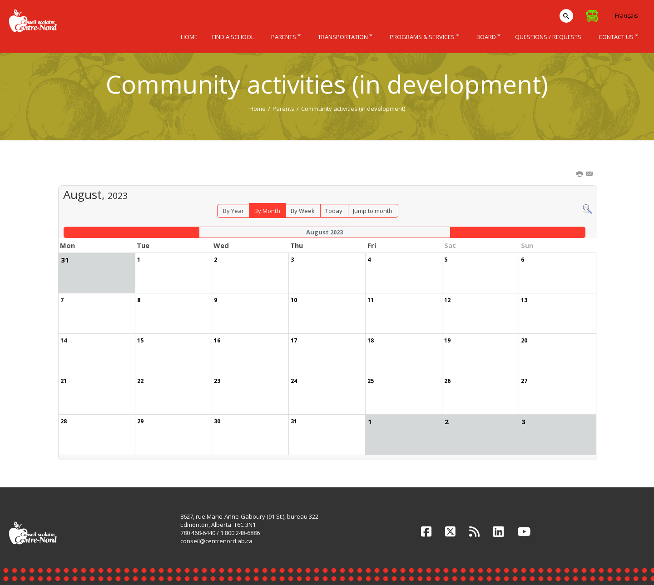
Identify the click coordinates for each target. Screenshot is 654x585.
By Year (233, 211)
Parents (283, 108)
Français (626, 15)
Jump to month (372, 211)
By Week (303, 211)
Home (257, 108)
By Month (267, 211)
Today (333, 211)
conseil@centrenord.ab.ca (216, 541)
